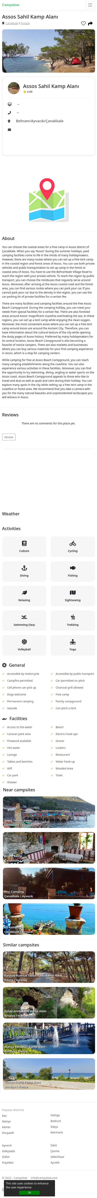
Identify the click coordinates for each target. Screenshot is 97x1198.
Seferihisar (57, 1157)
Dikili (54, 1145)
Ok (29, 1192)
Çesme (55, 1151)
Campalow (10, 5)
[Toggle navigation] (90, 4)
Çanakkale (12, 23)
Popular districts (13, 1110)
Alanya (6, 1121)
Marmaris (57, 1132)
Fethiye (55, 1115)
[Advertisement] (48, 479)
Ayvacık (25, 23)
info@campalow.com (44, 1178)
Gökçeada (8, 1151)
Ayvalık (55, 1162)
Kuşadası (8, 1162)
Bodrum (56, 1121)
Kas (4, 1115)
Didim (6, 1157)
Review (8, 437)
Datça (54, 1127)
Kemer (6, 1127)
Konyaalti (8, 1133)
